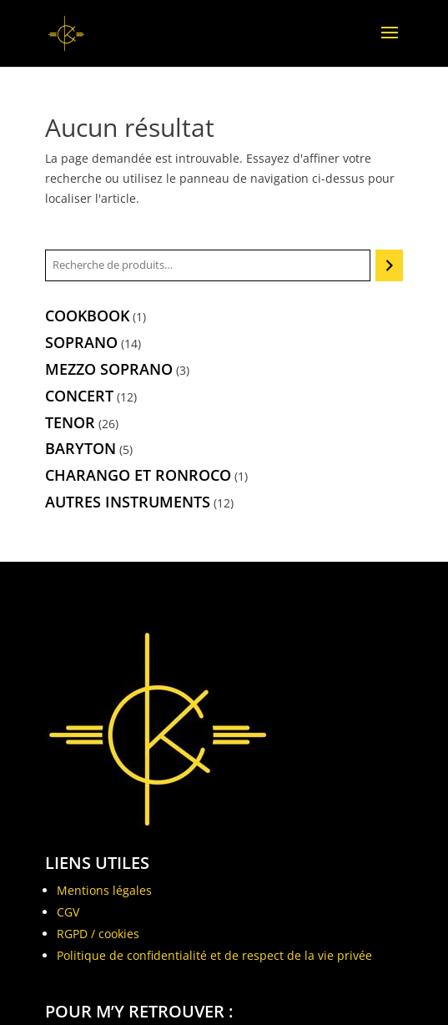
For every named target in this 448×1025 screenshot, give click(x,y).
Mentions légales (104, 890)
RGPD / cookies (98, 934)
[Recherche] (389, 265)
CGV (68, 912)
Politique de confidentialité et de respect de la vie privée (214, 955)
